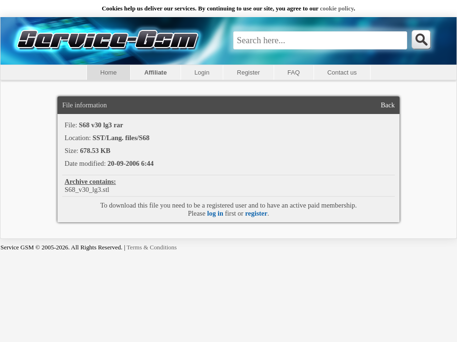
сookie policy (337, 8)
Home (108, 72)
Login (201, 72)
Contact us (342, 72)
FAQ (293, 72)
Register (248, 72)
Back (388, 105)
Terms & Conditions (152, 247)
